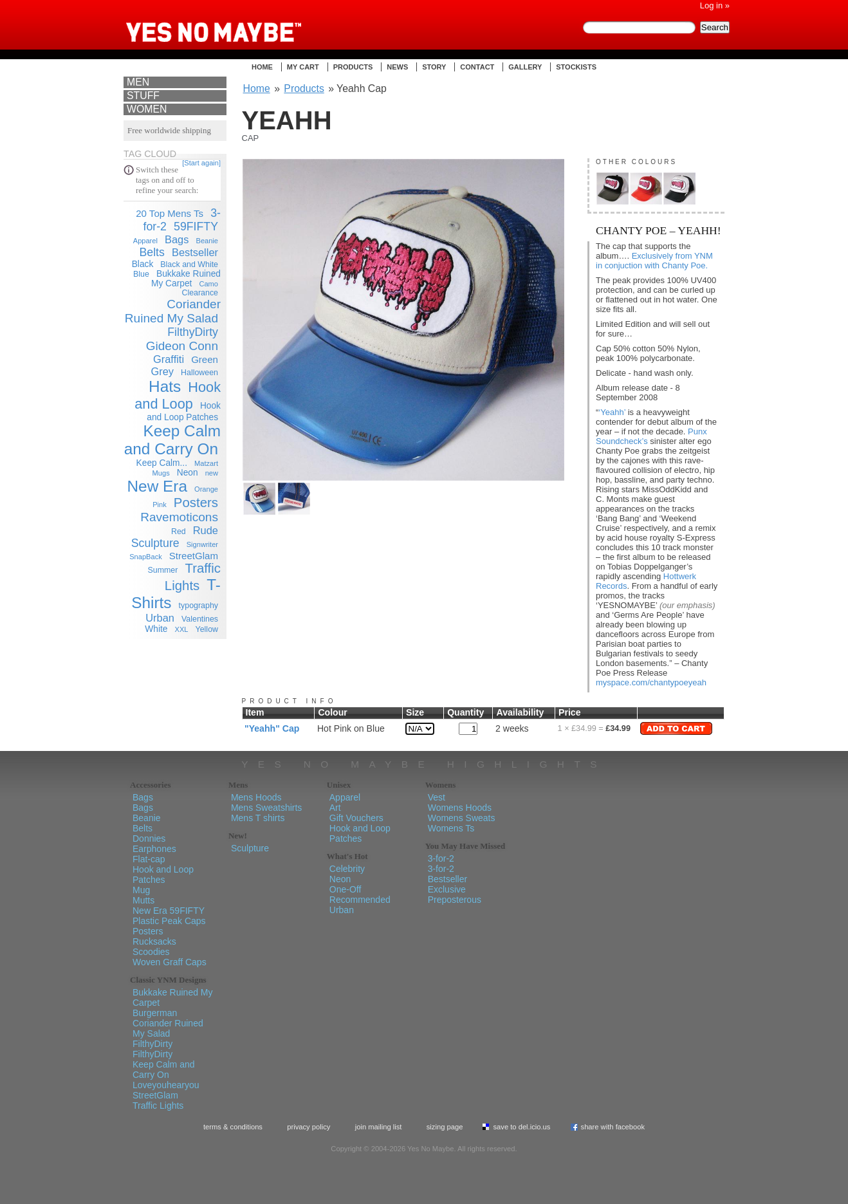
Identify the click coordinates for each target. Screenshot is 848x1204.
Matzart (206, 463)
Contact (477, 67)
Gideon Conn (182, 346)
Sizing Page (445, 1127)
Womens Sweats (461, 818)
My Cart (303, 67)
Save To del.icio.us (521, 1127)
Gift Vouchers (356, 818)
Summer (163, 570)
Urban (159, 618)
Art (335, 807)
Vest (436, 797)
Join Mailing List (378, 1127)
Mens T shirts (258, 818)
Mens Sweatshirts (266, 807)
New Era (157, 486)
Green (204, 359)
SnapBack (145, 556)
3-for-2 (441, 858)
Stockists (576, 67)
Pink (159, 504)
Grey (162, 371)
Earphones (154, 849)
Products (353, 67)
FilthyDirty (192, 332)
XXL (182, 629)
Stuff (143, 95)
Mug (141, 890)
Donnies (149, 838)
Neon (187, 472)
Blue (141, 274)
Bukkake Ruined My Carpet (186, 278)
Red (178, 531)
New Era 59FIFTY (169, 910)
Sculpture (155, 543)
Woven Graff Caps (170, 962)
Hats (165, 386)
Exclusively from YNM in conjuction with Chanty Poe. (654, 260)
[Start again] (201, 163)
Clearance (199, 292)
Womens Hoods (460, 807)
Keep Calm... (161, 463)
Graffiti (168, 359)
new (211, 473)
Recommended (360, 899)
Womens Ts (451, 828)
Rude (205, 530)
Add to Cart (676, 728)
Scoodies (151, 952)
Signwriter (202, 544)
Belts (151, 252)
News (397, 67)
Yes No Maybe (234, 22)
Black (143, 264)
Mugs (161, 473)
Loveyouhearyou (166, 1085)
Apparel (145, 241)
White (156, 629)
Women (147, 109)
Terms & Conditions (233, 1127)
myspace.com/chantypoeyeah (651, 682)
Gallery (525, 67)
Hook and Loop (177, 395)
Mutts (143, 900)
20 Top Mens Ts (169, 213)
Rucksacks (154, 941)
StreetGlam (193, 555)
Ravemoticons (179, 517)
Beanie (207, 241)
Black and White (189, 264)
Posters (196, 502)
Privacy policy (308, 1127)
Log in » (715, 5)
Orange (206, 489)
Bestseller (195, 252)
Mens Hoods (256, 797)
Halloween (199, 372)
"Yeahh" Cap (271, 728)
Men (138, 82)
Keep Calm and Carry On (172, 440)
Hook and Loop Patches (163, 874)
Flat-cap (149, 859)
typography (198, 605)
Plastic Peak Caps (169, 921)
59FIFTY (196, 226)
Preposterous (454, 899)
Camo (208, 284)
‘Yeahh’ (611, 412)
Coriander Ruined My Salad (173, 311)
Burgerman (155, 1013)
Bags (177, 239)
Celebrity (347, 869)
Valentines (199, 619)
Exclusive (447, 889)
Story (434, 67)
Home (262, 67)
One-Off (345, 889)
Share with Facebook (613, 1127)
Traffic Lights (158, 1105)
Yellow (207, 629)
